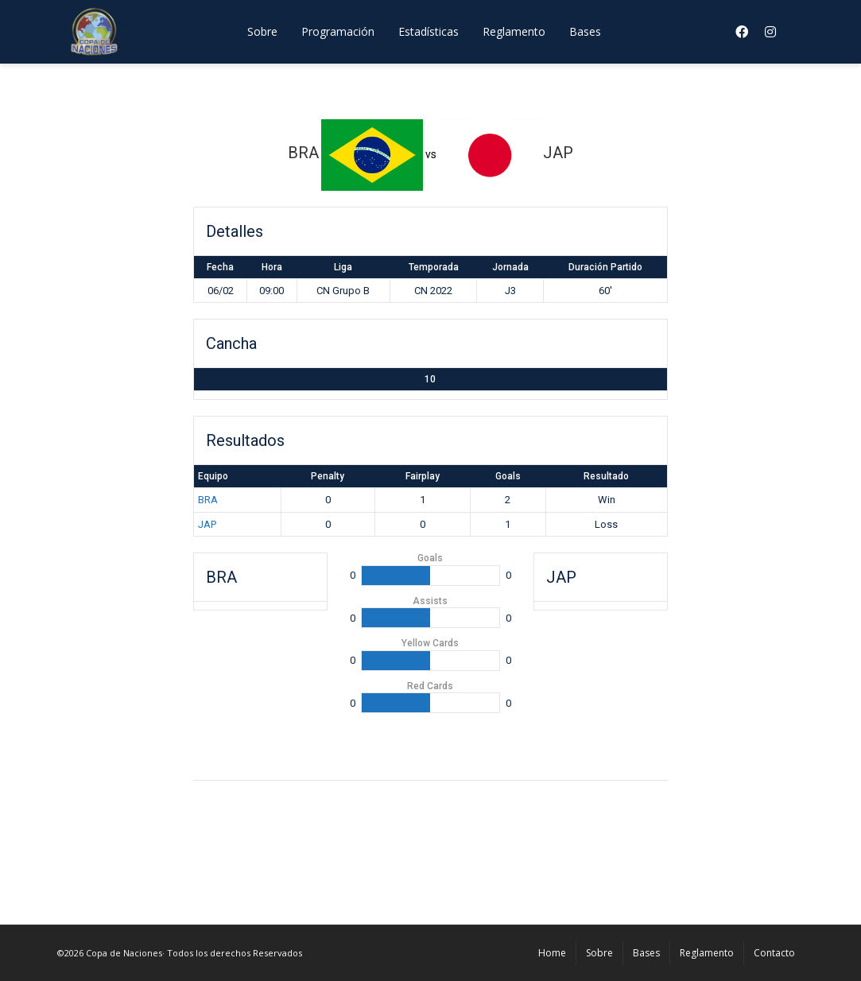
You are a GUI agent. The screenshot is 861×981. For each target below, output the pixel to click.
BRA (208, 500)
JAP (207, 524)
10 (430, 379)
